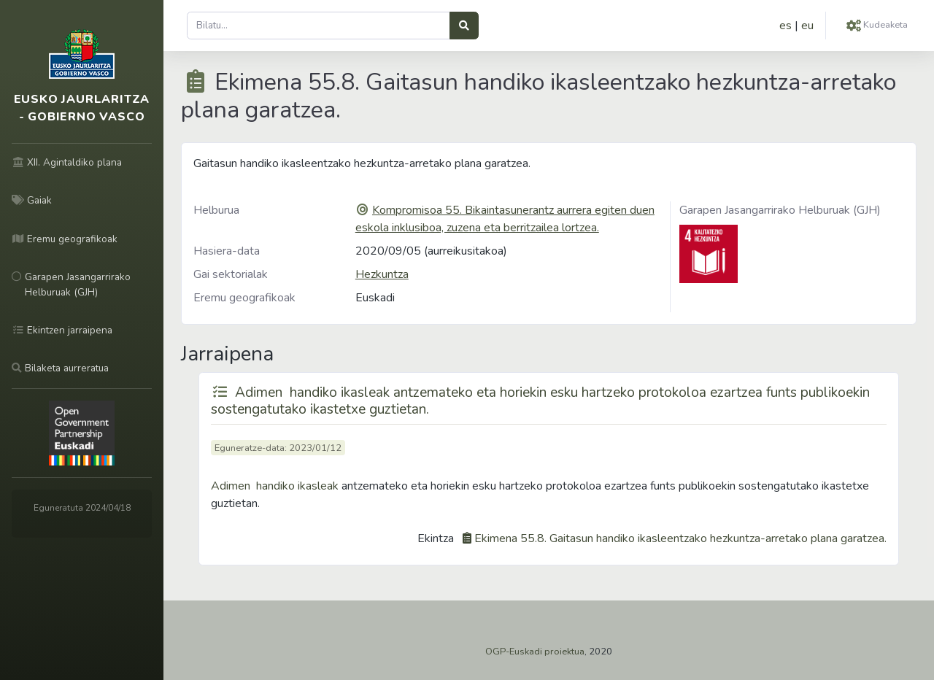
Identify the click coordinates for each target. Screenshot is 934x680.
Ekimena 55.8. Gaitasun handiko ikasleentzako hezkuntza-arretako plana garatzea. (680, 538)
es (785, 26)
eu (807, 26)
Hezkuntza (382, 274)
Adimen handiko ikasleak (275, 486)
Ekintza (435, 538)
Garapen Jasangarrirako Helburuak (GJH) (780, 210)
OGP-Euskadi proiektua (534, 651)
